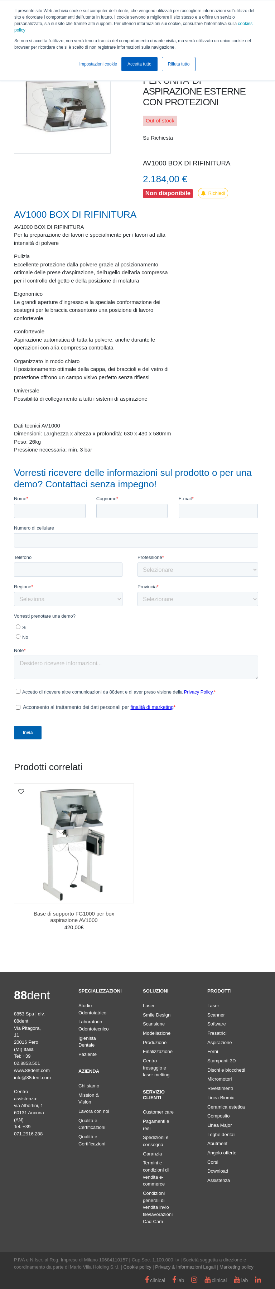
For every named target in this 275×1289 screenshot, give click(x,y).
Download (217, 1171)
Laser (149, 1005)
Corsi (212, 1162)
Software (216, 1024)
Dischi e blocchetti (226, 1070)
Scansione (154, 1024)
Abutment (217, 1143)
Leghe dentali (221, 1134)
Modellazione (156, 1033)
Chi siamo (88, 1085)
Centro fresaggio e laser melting (156, 1067)
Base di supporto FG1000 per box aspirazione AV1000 (74, 917)
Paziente (87, 1054)
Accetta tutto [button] (139, 64)
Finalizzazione (158, 1051)
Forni (212, 1051)
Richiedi (213, 193)
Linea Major (219, 1125)
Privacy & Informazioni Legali (185, 1267)
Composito (218, 1116)
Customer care (158, 1112)
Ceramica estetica (226, 1107)
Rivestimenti (220, 1088)
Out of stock (160, 120)
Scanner (216, 1015)
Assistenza (218, 1180)
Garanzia (152, 1154)
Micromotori (219, 1079)
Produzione (155, 1042)
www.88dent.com (32, 1070)
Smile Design (156, 1015)
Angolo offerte (221, 1152)
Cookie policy (137, 1267)
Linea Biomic (220, 1097)
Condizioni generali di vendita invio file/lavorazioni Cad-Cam (158, 1207)
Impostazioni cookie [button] (98, 64)
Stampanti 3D (221, 1060)
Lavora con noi (93, 1111)
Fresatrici (217, 1033)
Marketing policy (236, 1267)
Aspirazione (219, 1042)
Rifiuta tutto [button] (179, 64)
